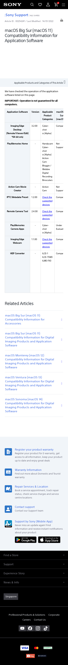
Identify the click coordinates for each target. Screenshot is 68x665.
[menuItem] (40, 4)
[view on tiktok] (46, 596)
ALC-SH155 (35, 15)
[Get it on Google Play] (26, 507)
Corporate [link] (53, 582)
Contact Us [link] (40, 587)
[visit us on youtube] (22, 596)
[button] (34, 522)
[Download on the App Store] (49, 507)
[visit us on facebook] (30, 596)
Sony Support (16, 15)
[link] (11, 564)
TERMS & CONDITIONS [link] (34, 636)
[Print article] (61, 21)
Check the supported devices (47, 168)
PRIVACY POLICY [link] (34, 640)
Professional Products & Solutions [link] (27, 582)
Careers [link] (26, 587)
